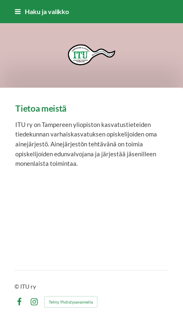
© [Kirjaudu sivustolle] (17, 286)
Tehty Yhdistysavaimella (71, 301)
